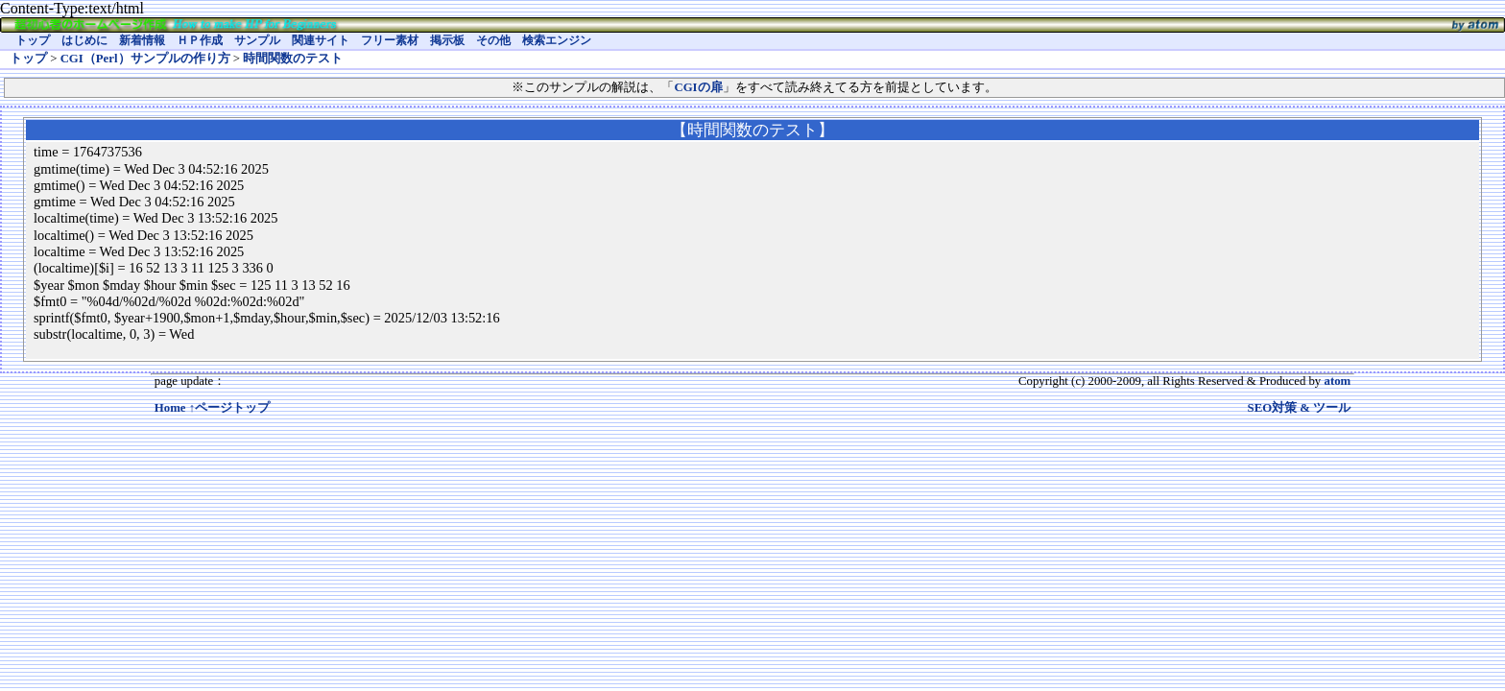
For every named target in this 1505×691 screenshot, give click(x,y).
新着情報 (142, 40)
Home (170, 408)
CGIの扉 (698, 87)
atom (1337, 381)
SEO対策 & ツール (1299, 408)
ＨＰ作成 (200, 40)
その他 (493, 40)
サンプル (257, 40)
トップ (32, 40)
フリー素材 (389, 40)
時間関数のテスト (293, 58)
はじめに (84, 40)
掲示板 (447, 40)
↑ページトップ (229, 408)
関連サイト (320, 40)
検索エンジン (556, 40)
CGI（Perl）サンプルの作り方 (145, 58)
